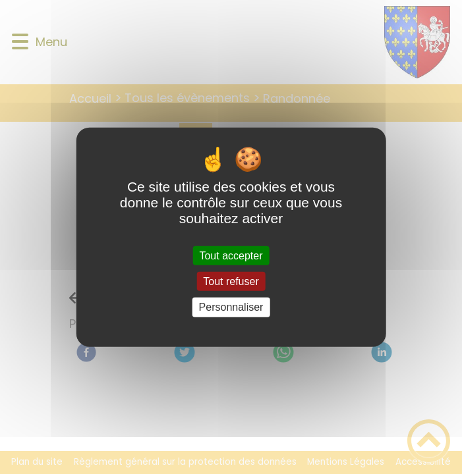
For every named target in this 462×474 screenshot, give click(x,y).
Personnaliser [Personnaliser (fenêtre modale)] (231, 307)
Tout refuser (230, 281)
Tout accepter (230, 255)
